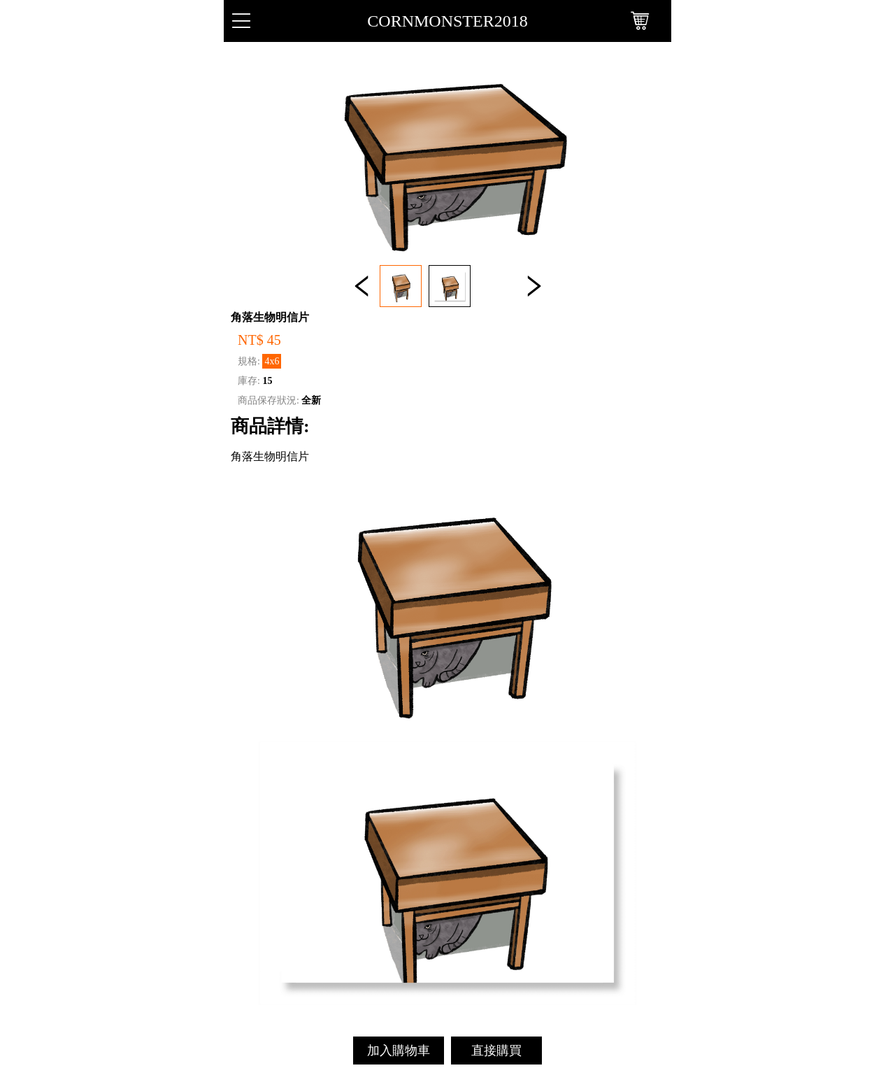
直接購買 (496, 1051)
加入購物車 (398, 1051)
